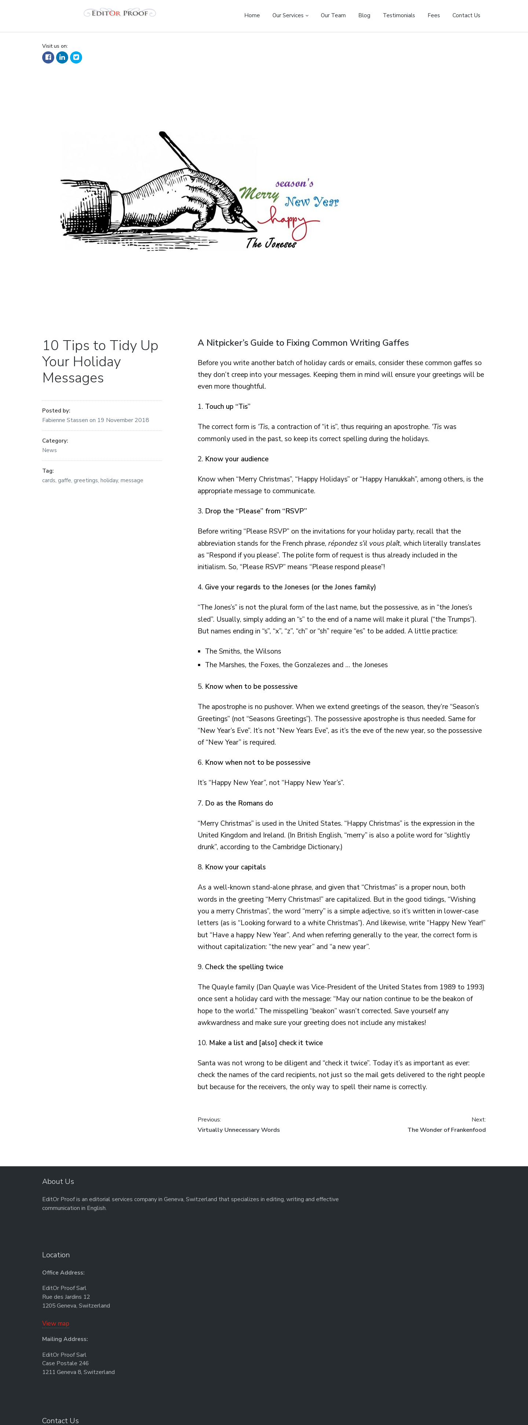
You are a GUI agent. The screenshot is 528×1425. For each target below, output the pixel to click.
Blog (364, 15)
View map (195, 1278)
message (132, 484)
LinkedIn (62, 61)
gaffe (64, 484)
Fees (434, 15)
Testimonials (399, 15)
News (49, 454)
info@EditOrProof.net (374, 1243)
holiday (109, 484)
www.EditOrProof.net (380, 1252)
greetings (86, 484)
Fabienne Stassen (65, 424)
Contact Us (466, 15)
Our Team (333, 15)
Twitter (76, 61)
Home (252, 15)
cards (48, 484)
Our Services (288, 15)
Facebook (48, 61)
